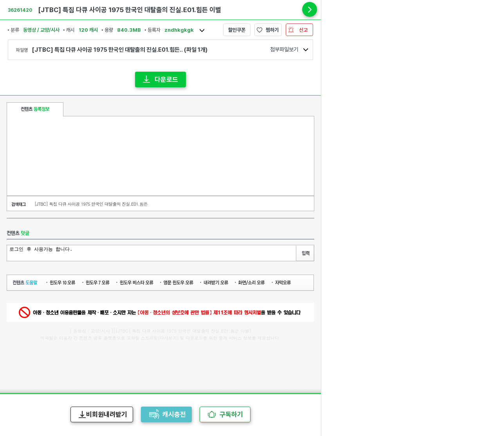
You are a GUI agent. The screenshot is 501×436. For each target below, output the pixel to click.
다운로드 (166, 79)
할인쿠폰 (236, 30)
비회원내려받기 (106, 414)
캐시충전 (174, 414)
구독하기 (231, 414)
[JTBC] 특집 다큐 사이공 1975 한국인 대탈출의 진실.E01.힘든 (91, 204)
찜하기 (272, 30)
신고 (303, 30)
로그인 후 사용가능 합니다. (152, 252)
